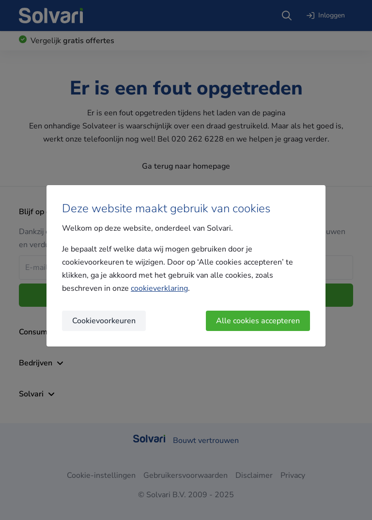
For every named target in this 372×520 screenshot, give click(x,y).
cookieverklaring (159, 288)
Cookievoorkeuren (104, 320)
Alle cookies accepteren (258, 320)
